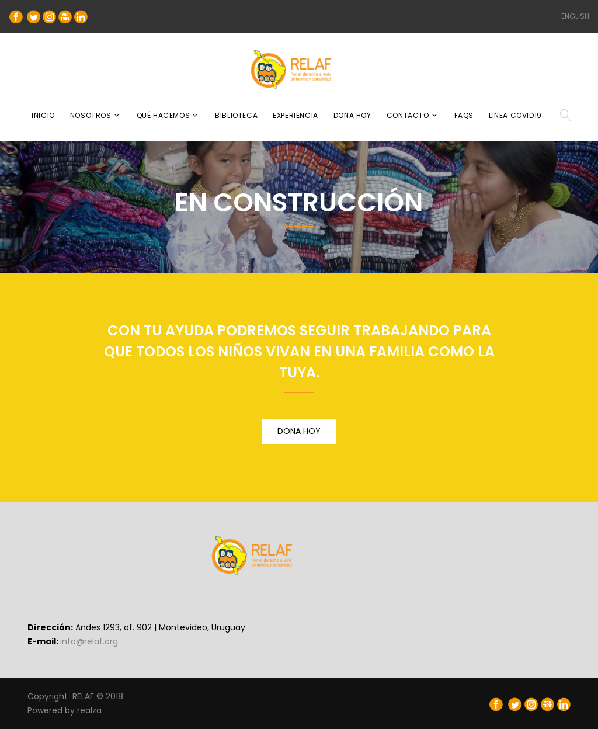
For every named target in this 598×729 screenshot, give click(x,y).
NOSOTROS (91, 115)
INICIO (43, 115)
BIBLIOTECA (236, 115)
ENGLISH (575, 16)
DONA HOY (352, 115)
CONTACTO (408, 115)
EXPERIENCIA (295, 115)
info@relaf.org (89, 641)
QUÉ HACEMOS (163, 115)
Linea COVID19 (515, 115)
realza (89, 710)
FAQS (464, 115)
